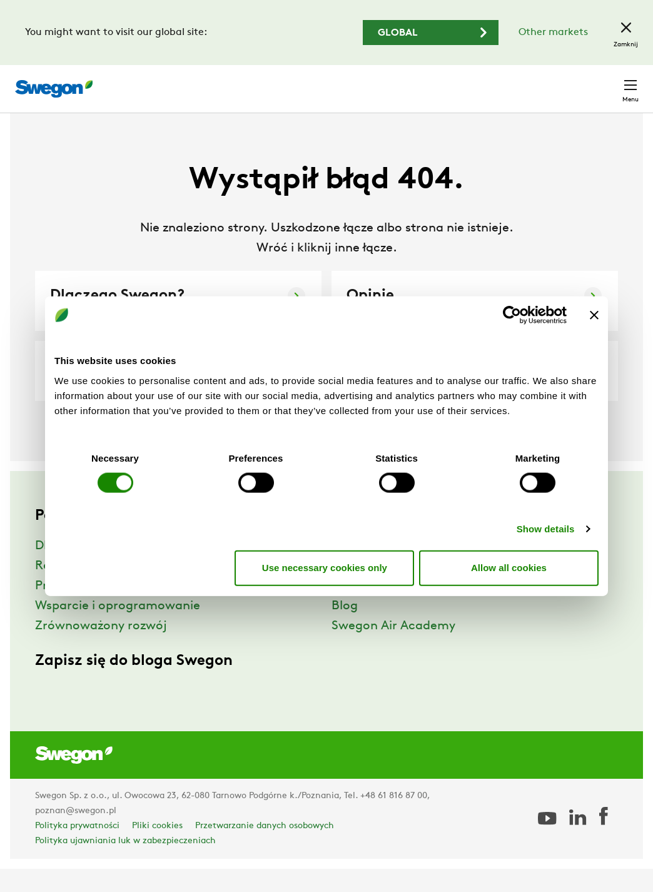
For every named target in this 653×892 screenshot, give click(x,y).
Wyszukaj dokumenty (411, 83)
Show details (546, 528)
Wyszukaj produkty (291, 81)
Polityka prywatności (77, 849)
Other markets (553, 33)
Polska (549, 82)
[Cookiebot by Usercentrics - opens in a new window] (512, 315)
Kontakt (608, 82)
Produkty (61, 609)
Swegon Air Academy (393, 649)
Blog (345, 629)
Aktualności (366, 609)
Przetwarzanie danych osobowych (264, 849)
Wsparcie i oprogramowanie (117, 629)
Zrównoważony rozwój (101, 649)
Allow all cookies (509, 567)
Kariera (497, 82)
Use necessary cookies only (324, 567)
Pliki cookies (157, 849)
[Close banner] (594, 315)
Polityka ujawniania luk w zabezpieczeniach (125, 864)
